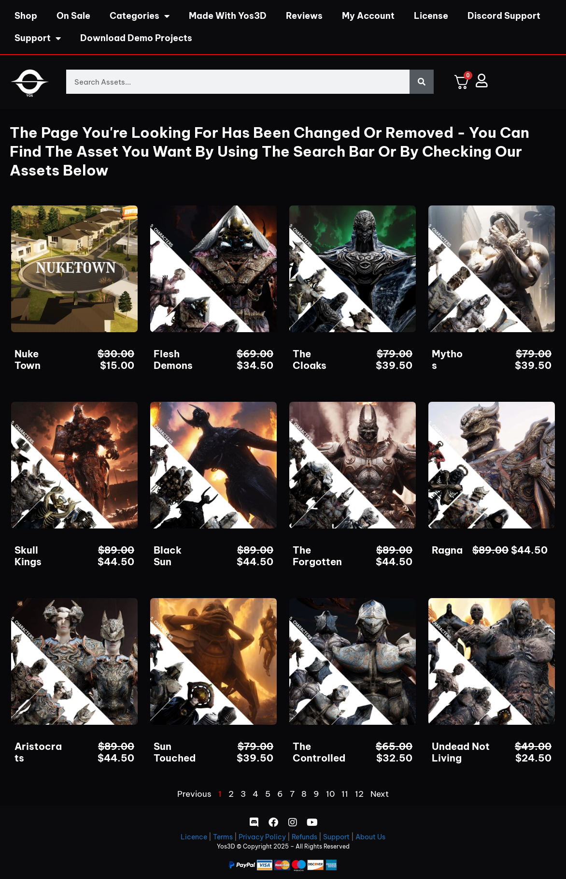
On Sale (73, 15)
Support (37, 38)
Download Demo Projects (136, 38)
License (431, 15)
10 (330, 794)
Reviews (304, 15)
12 (359, 794)
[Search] (422, 82)
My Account (368, 15)
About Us (370, 837)
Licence (194, 837)
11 (344, 794)
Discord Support (503, 15)
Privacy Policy (262, 837)
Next (379, 794)
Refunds (304, 837)
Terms (223, 837)
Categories (140, 16)
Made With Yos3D (228, 15)
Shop (25, 15)
